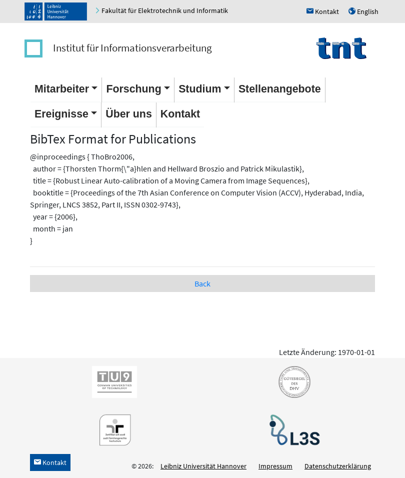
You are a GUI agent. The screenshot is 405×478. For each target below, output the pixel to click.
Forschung (133, 89)
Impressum (275, 466)
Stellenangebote (279, 89)
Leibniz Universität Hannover (203, 466)
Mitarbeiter (61, 89)
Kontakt (180, 114)
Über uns (129, 114)
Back (202, 283)
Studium (199, 89)
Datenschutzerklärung (337, 466)
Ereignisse (61, 114)
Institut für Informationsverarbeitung (132, 47)
